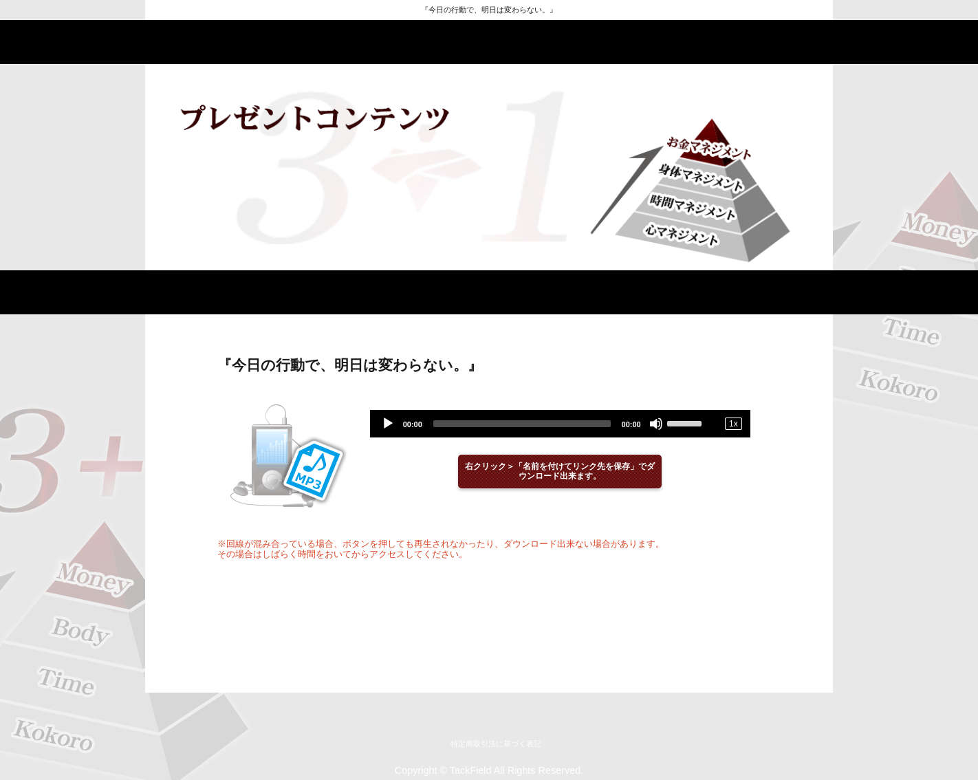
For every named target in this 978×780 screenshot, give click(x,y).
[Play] (388, 424)
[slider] (522, 423)
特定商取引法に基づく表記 (495, 743)
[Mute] (656, 424)
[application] (560, 423)
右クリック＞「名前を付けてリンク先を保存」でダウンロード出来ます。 (560, 471)
